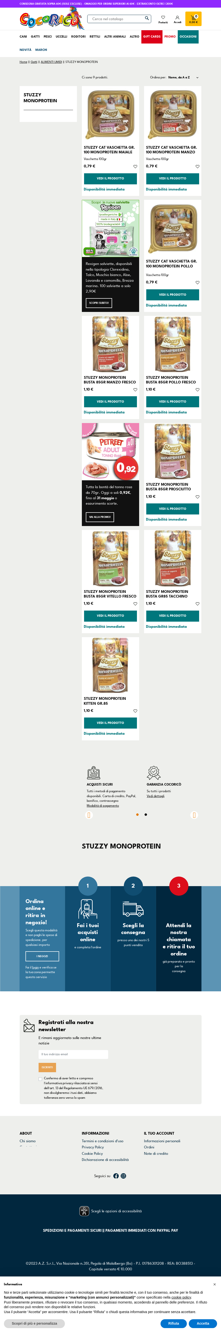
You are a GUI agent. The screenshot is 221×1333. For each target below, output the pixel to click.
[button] (215, 1284)
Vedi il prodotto (110, 178)
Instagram (123, 1190)
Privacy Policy (93, 1147)
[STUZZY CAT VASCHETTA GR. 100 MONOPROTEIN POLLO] (172, 228)
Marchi (25, 1160)
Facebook (116, 1190)
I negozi (42, 956)
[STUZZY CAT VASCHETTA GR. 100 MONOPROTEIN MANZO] (172, 114)
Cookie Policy (92, 1154)
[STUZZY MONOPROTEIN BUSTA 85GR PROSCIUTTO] (172, 451)
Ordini (149, 1147)
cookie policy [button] (181, 1297)
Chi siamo (28, 1141)
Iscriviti (47, 1067)
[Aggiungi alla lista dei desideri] (135, 166)
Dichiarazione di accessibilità (105, 1160)
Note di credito (156, 1154)
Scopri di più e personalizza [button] (34, 1323)
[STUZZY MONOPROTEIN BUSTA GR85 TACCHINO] (172, 558)
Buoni (148, 1166)
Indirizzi (150, 1160)
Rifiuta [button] (173, 1323)
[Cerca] (119, 19)
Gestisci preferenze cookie (103, 1172)
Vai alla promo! (100, 517)
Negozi (25, 1154)
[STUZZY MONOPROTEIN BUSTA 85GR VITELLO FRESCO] (110, 558)
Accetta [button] (203, 1323)
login (35, 967)
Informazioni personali (162, 1141)
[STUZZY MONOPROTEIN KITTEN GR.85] (110, 665)
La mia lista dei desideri (163, 1172)
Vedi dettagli (155, 796)
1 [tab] (137, 814)
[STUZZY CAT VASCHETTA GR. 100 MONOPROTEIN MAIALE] (110, 114)
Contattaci (28, 1147)
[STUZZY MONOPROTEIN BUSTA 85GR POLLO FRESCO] (172, 344)
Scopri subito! (99, 303)
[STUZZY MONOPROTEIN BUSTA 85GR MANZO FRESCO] (110, 344)
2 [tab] (146, 814)
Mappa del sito (94, 1166)
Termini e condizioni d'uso (102, 1141)
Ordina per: (158, 77)
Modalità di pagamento (103, 805)
